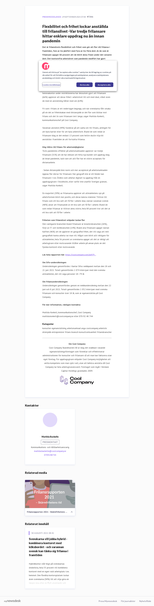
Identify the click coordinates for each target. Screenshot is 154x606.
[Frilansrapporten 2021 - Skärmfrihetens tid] (50, 494)
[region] (78, 76)
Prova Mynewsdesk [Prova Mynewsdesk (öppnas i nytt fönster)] (108, 601)
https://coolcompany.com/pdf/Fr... (80, 254)
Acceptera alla (104, 85)
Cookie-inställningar (51, 85)
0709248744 (50, 455)
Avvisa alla (84, 85)
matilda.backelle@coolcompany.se (50, 451)
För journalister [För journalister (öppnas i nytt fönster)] (128, 601)
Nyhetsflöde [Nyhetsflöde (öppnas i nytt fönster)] (145, 601)
